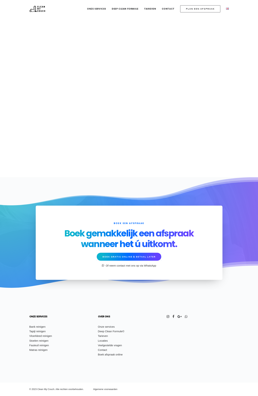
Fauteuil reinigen (39, 345)
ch (63, 389)
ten (66, 389)
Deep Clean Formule (125, 8)
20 (33, 389)
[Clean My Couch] (37, 9)
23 (35, 389)
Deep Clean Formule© (111, 331)
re (61, 389)
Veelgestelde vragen (110, 345)
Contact (168, 8)
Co (49, 389)
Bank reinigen (37, 326)
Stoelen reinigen (38, 340)
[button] (168, 316)
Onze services (96, 8)
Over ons (104, 316)
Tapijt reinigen (37, 331)
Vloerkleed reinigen (40, 335)
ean (42, 389)
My (45, 389)
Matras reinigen (38, 349)
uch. (53, 389)
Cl (38, 389)
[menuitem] (98, 9)
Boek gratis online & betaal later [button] (129, 256)
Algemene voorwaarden (105, 389)
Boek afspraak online (110, 354)
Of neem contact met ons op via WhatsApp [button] (129, 265)
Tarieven (150, 8)
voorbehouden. (76, 389)
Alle (57, 389)
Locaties (103, 340)
